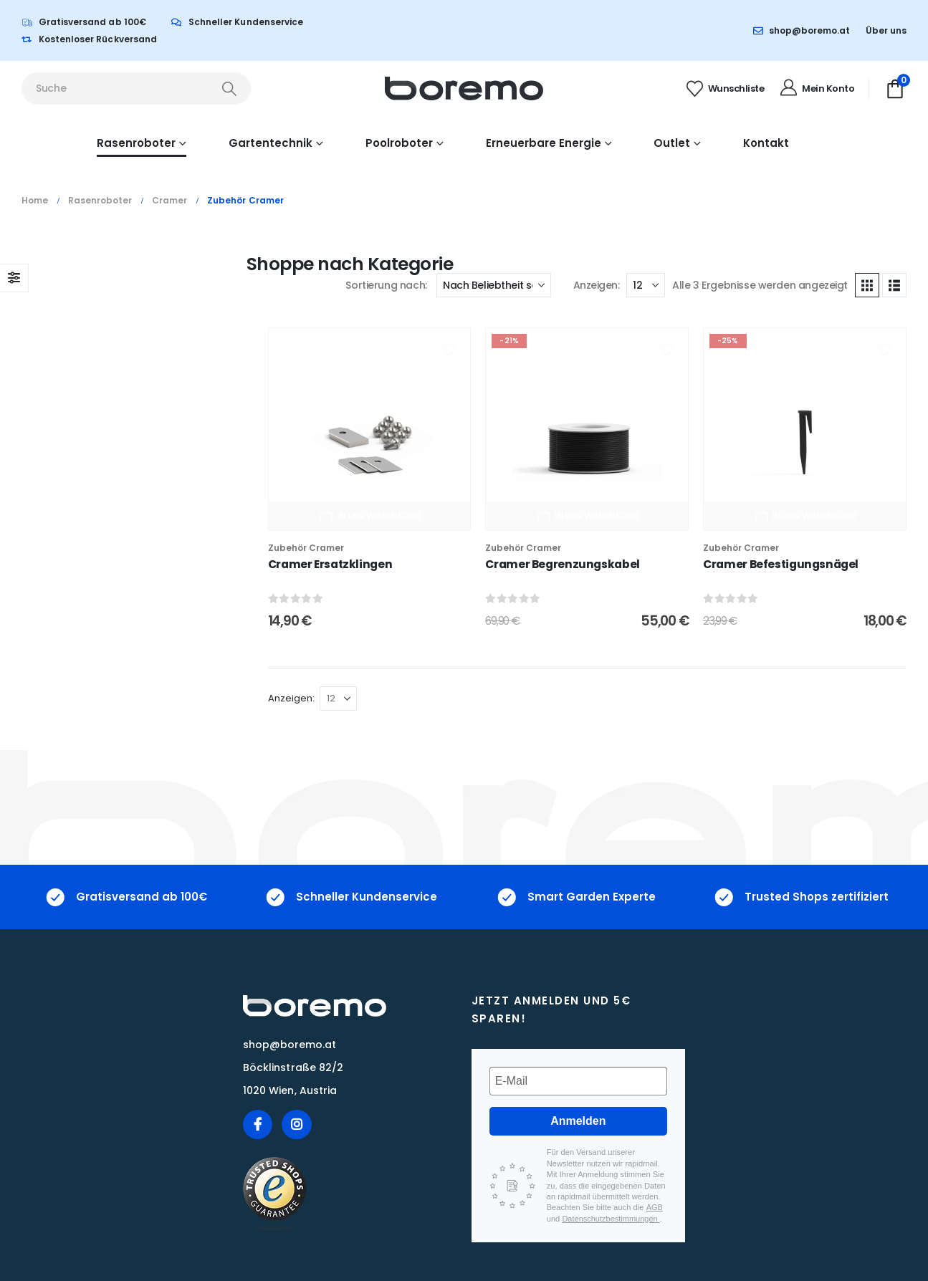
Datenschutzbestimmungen (610, 1218)
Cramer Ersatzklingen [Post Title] (330, 564)
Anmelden (578, 1121)
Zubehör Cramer (306, 548)
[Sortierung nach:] (493, 285)
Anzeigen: (596, 285)
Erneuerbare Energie (543, 142)
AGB (654, 1207)
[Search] (229, 88)
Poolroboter (399, 142)
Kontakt (766, 142)
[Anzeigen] (645, 285)
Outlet (672, 142)
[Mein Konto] (816, 88)
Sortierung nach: (385, 285)
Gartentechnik (270, 142)
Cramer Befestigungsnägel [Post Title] (780, 564)
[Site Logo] (464, 88)
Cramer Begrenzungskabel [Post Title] (562, 564)
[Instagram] (296, 1124)
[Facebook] (257, 1124)
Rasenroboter (136, 142)
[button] (867, 285)
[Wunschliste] (724, 88)
